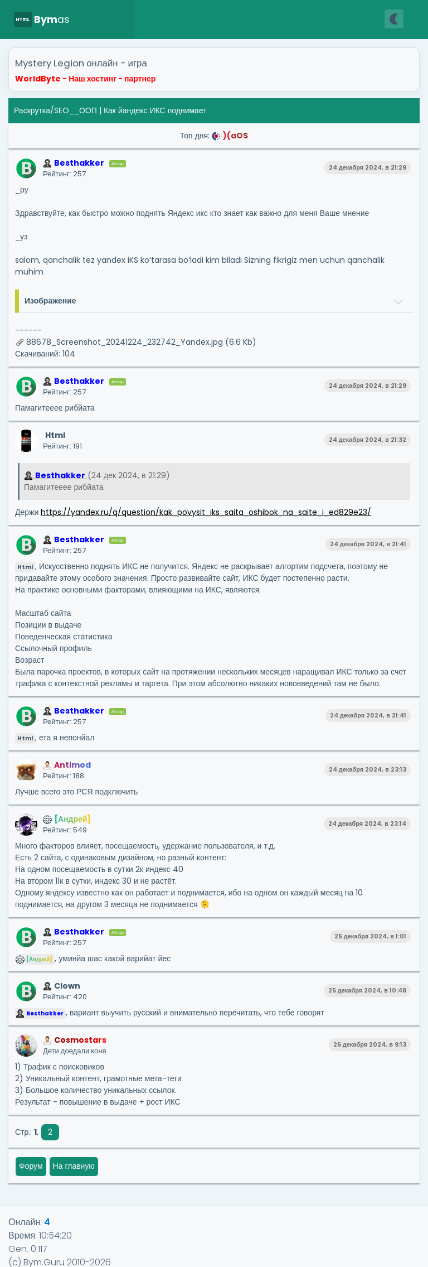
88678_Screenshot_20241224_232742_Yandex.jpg (124, 342)
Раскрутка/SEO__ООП (55, 110)
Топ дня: (214, 135)
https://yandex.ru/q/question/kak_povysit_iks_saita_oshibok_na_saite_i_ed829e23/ (206, 512)
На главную (74, 1166)
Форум (31, 1166)
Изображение (50, 300)
